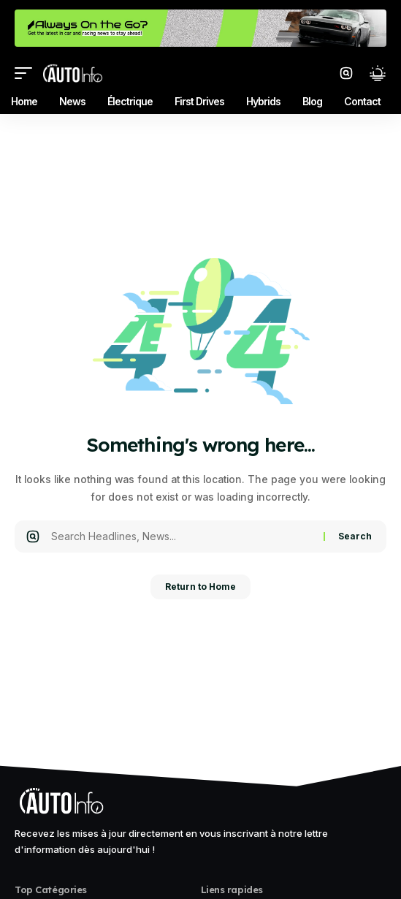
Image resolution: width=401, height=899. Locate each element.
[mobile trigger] (27, 73)
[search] (346, 73)
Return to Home (200, 586)
